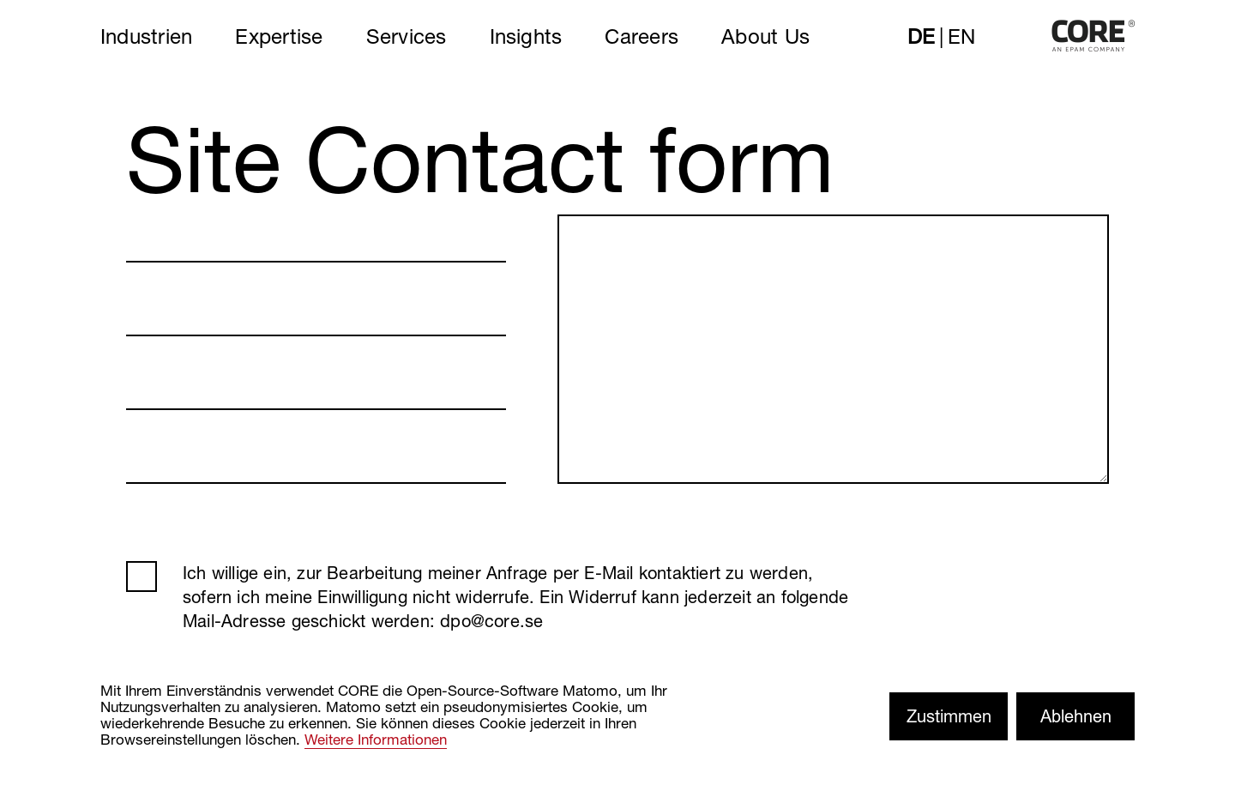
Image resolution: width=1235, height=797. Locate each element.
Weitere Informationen (375, 739)
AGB (141, 576)
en (961, 36)
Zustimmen (949, 716)
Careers (641, 36)
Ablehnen (1076, 716)
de (921, 36)
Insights (526, 36)
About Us (765, 36)
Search (862, 36)
